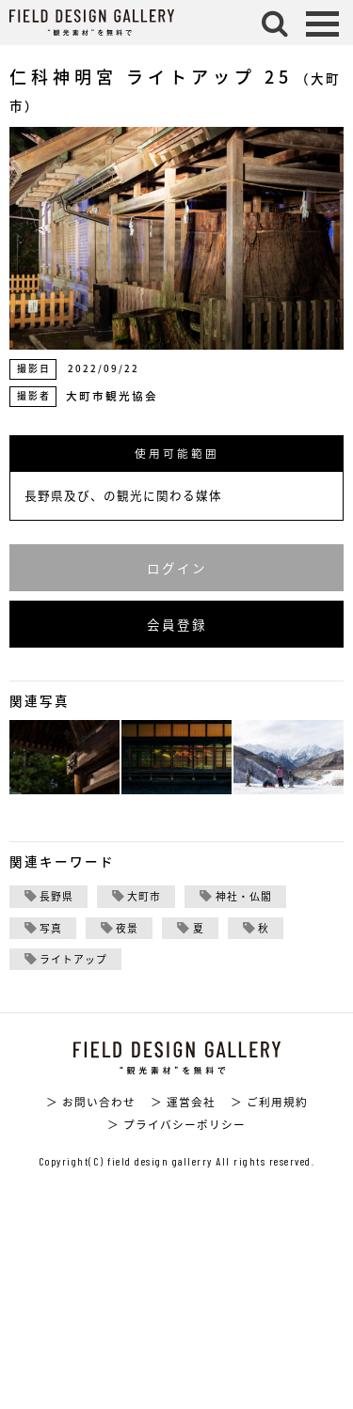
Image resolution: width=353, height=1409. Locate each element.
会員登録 (177, 624)
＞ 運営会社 (183, 1101)
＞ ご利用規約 (269, 1101)
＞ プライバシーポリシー (176, 1124)
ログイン (177, 567)
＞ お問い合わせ (91, 1101)
